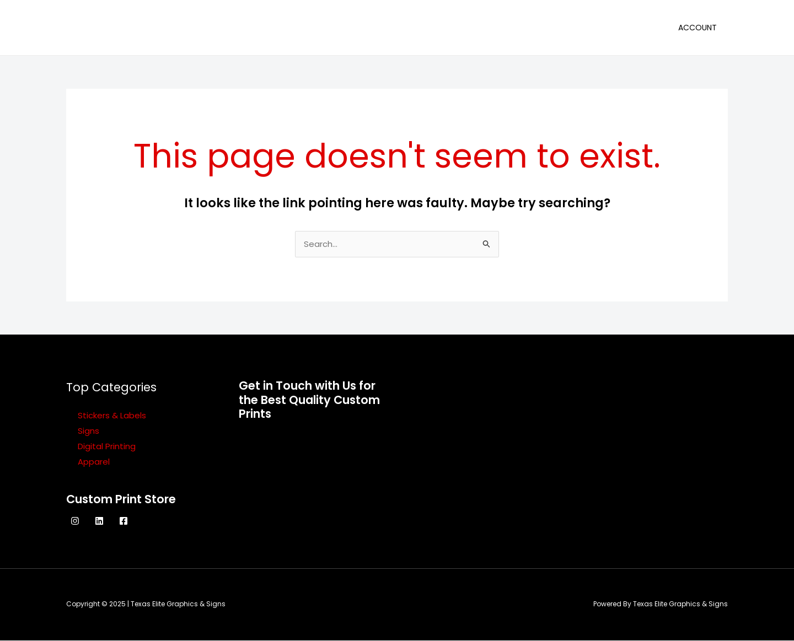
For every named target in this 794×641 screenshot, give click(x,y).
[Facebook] (123, 521)
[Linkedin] (99, 521)
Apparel (94, 462)
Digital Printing (107, 447)
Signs (88, 431)
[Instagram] (75, 521)
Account (697, 27)
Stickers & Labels (112, 416)
